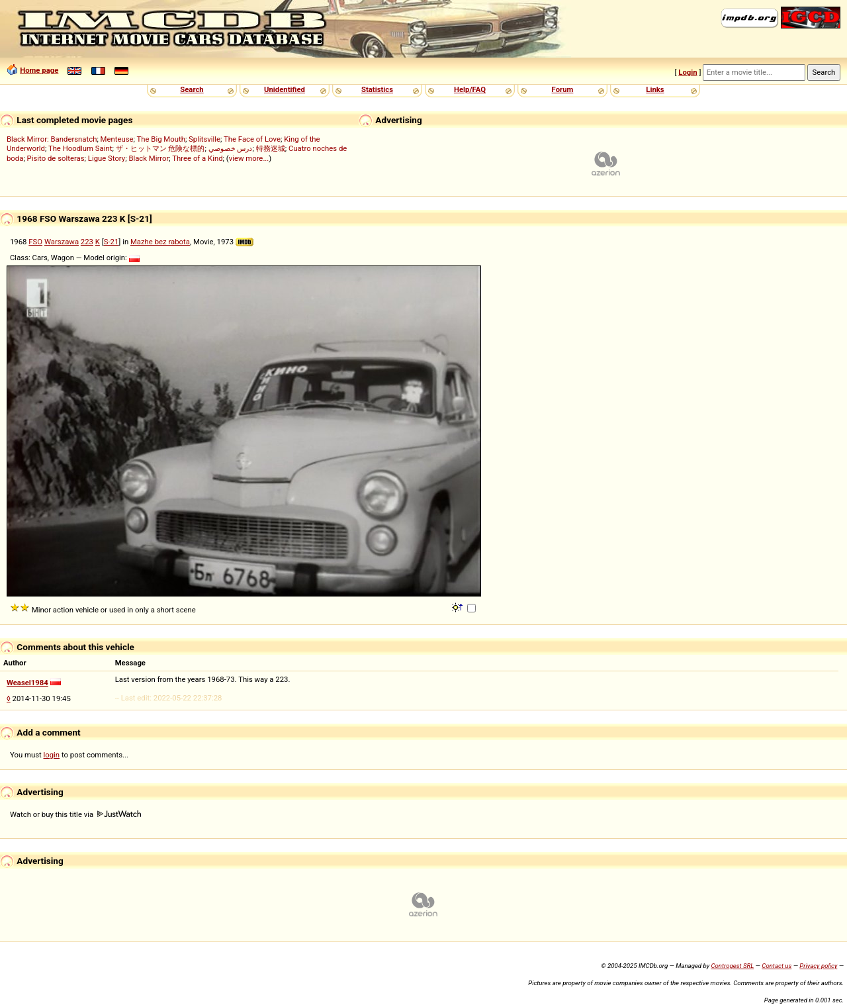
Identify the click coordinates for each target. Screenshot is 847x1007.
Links (655, 89)
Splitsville (204, 139)
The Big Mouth (161, 139)
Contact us (776, 965)
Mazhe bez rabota (160, 241)
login (52, 754)
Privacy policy (818, 965)
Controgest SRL (732, 965)
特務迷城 (270, 148)
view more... (249, 158)
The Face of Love (252, 139)
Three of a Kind (197, 158)
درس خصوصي (230, 148)
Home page (39, 70)
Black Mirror (148, 158)
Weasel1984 (27, 682)
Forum (563, 89)
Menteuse (117, 139)
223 (87, 241)
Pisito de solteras (56, 158)
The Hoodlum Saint (80, 148)
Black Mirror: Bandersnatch (52, 139)
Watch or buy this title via (75, 814)
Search (191, 89)
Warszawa (61, 241)
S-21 (111, 241)
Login (687, 72)
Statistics (377, 89)
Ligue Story (106, 158)
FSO (35, 241)
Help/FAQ (470, 89)
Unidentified (284, 89)
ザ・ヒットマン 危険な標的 (160, 148)
